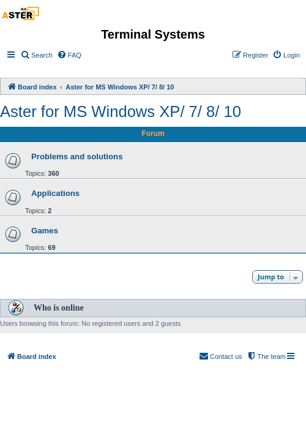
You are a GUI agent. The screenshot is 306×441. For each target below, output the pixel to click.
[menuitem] (36, 55)
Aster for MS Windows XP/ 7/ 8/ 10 (120, 111)
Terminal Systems (153, 34)
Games (44, 230)
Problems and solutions (76, 156)
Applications (55, 193)
